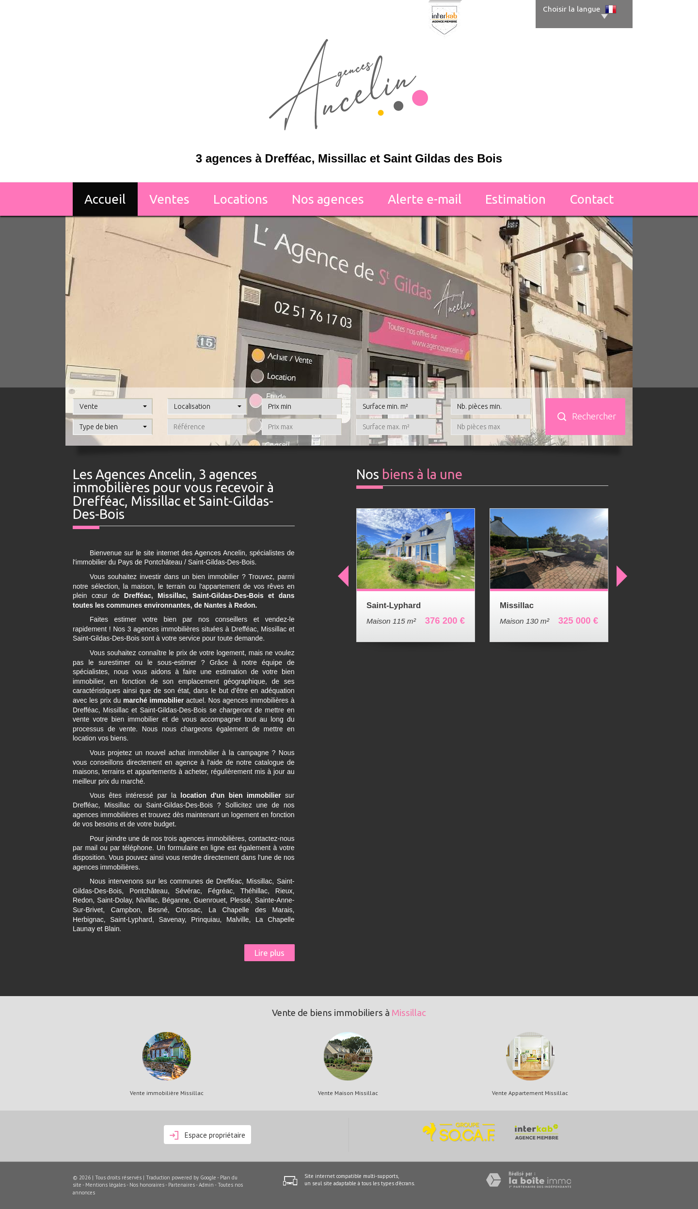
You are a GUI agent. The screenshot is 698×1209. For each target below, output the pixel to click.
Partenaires (181, 1184)
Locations (240, 199)
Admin (206, 1184)
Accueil (105, 199)
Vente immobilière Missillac (167, 1093)
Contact (592, 199)
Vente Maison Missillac (348, 1093)
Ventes (169, 199)
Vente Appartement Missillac (530, 1093)
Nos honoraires (146, 1184)
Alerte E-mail (424, 199)
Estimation (515, 199)
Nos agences (328, 199)
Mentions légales (105, 1184)
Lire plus (269, 952)
